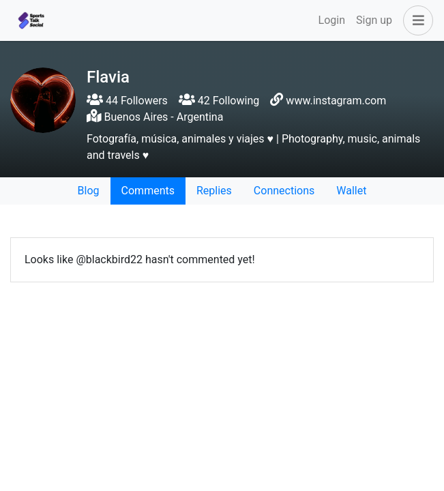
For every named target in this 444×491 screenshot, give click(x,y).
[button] (415, 20)
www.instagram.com (336, 100)
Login (332, 20)
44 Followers (127, 100)
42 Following (219, 100)
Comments (148, 190)
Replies (214, 190)
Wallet (351, 190)
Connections (284, 190)
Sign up (374, 20)
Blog (89, 190)
